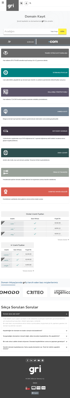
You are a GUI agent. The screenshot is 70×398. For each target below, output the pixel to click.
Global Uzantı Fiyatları (35, 214)
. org (11, 234)
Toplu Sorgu (54, 31)
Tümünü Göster (63, 240)
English (35, 393)
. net (11, 229)
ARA (62, 31)
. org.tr (5, 266)
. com (12, 224)
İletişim (35, 383)
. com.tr (6, 255)
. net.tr (5, 260)
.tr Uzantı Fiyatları (18, 245)
